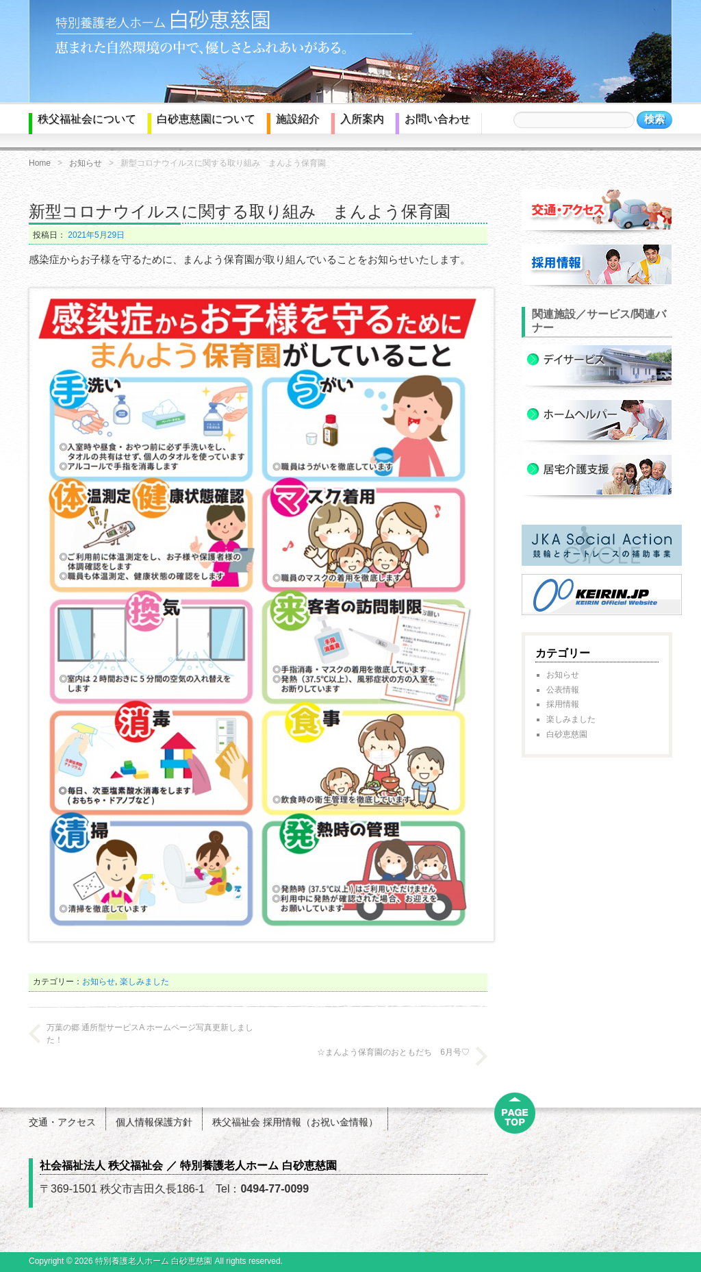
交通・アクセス (62, 1122)
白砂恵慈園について (206, 119)
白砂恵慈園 (566, 734)
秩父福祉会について (87, 119)
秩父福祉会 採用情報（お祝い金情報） (295, 1122)
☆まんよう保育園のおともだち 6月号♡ (393, 1052)
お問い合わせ (437, 119)
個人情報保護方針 (154, 1122)
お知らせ (85, 163)
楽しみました (144, 981)
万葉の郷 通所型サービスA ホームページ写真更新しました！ (150, 1034)
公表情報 (562, 690)
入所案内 (362, 119)
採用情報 (562, 704)
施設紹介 (298, 119)
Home (40, 163)
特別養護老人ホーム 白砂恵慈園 (153, 1261)
